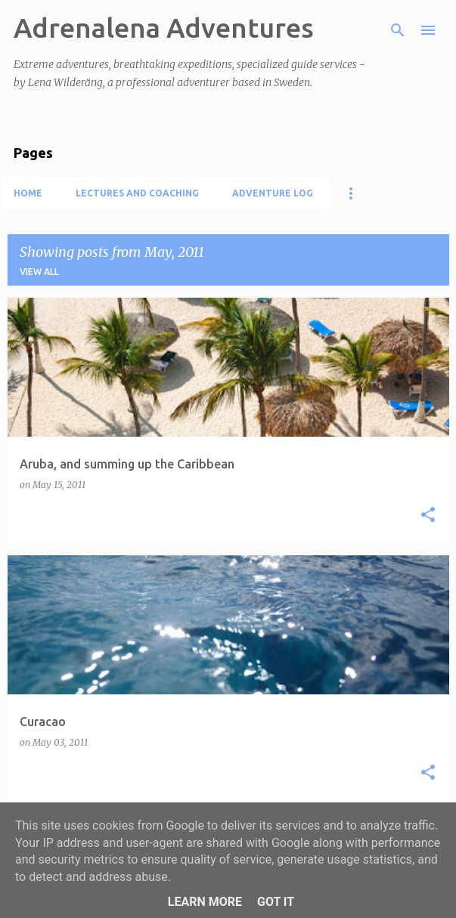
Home (28, 193)
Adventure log (272, 193)
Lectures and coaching (137, 193)
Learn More (205, 902)
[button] (428, 515)
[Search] (398, 30)
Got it (275, 902)
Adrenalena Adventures (164, 27)
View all (39, 272)
